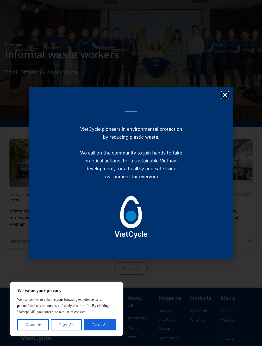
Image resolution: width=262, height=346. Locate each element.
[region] (66, 309)
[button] (225, 95)
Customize (33, 325)
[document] (131, 173)
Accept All (99, 325)
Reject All (66, 325)
